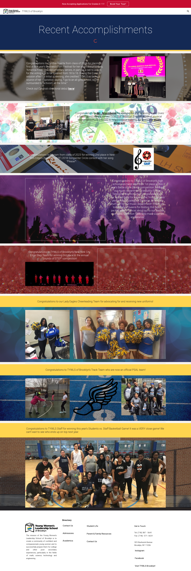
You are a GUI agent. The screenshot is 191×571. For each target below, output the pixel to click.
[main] (95, 30)
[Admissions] (68, 533)
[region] (95, 4)
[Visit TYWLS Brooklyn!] (145, 565)
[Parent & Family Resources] (99, 533)
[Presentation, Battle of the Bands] (65, 209)
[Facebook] (139, 558)
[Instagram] (139, 550)
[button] (188, 11)
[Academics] (68, 540)
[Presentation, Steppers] (131, 270)
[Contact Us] (67, 525)
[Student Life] (92, 525)
